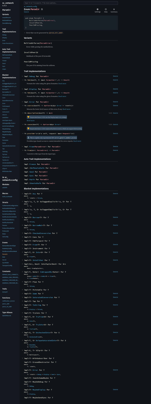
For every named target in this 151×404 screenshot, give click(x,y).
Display (33, 89)
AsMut (43, 276)
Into (38, 252)
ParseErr (44, 76)
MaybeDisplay (39, 390)
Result (66, 80)
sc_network (28, 6)
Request (66, 133)
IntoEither (38, 260)
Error (32, 102)
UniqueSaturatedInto (46, 340)
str (51, 113)
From (31, 147)
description (32, 113)
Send (31, 172)
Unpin (32, 179)
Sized (40, 198)
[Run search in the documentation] (71, 3)
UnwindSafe (35, 183)
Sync (31, 176)
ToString (37, 305)
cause (29, 124)
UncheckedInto (43, 332)
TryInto (39, 325)
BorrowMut (37, 225)
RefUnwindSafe (37, 168)
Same (35, 293)
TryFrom (39, 317)
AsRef (35, 276)
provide (30, 133)
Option (47, 106)
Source (26, 12)
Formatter (50, 80)
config (35, 6)
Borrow (36, 217)
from (29, 150)
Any (34, 194)
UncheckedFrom (34, 337)
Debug (32, 76)
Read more (62, 83)
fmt (28, 80)
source (30, 106)
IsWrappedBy (46, 272)
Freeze (32, 164)
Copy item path (42, 9)
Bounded (32, 345)
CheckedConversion (42, 233)
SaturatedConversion (43, 297)
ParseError (49, 20)
